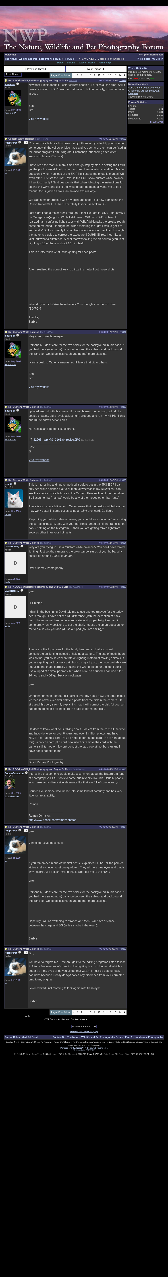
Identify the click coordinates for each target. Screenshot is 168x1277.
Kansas (8, 514)
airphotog (133, 93)
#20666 (122, 769)
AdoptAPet (11, 142)
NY (6, 173)
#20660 (122, 139)
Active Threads (87, 62)
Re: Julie (73, 80)
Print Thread (12, 74)
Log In (157, 58)
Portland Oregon (12, 796)
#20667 (122, 827)
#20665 (122, 587)
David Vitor (154, 87)
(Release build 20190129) (84, 1050)
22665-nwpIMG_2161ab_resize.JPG (57, 439)
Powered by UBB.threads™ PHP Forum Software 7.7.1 (83, 1048)
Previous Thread (34, 69)
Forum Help (105, 62)
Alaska (7, 582)
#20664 (122, 543)
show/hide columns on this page (84, 1031)
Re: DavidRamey (76, 769)
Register (143, 58)
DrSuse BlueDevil (149, 90)
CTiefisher (133, 90)
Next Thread (96, 69)
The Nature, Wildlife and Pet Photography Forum (33, 58)
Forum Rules (12, 1037)
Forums (69, 58)
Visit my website (39, 118)
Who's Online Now (138, 68)
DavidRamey (12, 546)
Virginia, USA (10, 113)
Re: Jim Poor (45, 407)
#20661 (122, 332)
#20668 (122, 949)
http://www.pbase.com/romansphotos (52, 819)
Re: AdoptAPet (42, 139)
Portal (60, 62)
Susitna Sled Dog (137, 87)
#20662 (122, 407)
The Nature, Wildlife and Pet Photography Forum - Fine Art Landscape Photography (115, 1037)
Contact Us (59, 1037)
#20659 (122, 80)
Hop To (27, 1016)
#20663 (122, 480)
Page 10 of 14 (61, 75)
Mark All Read (30, 1037)
